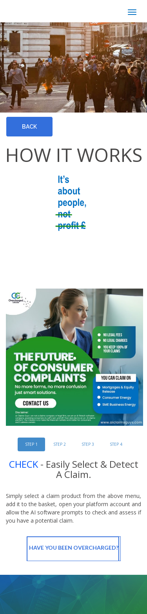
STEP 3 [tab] (88, 444)
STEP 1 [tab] (31, 444)
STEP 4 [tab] (116, 444)
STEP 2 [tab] (59, 444)
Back (29, 127)
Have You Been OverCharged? (74, 549)
